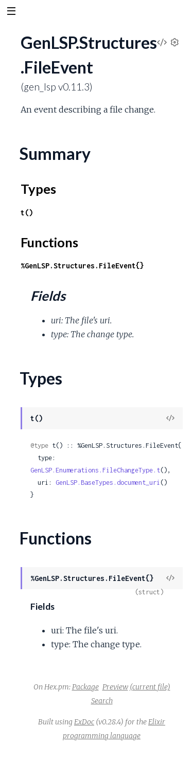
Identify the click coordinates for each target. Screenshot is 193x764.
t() (27, 212)
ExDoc (84, 721)
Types (38, 188)
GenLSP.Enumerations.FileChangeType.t (95, 470)
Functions (49, 242)
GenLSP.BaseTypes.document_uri (108, 482)
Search (102, 701)
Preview (115, 687)
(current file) (150, 687)
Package (85, 687)
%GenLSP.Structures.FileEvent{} (82, 265)
